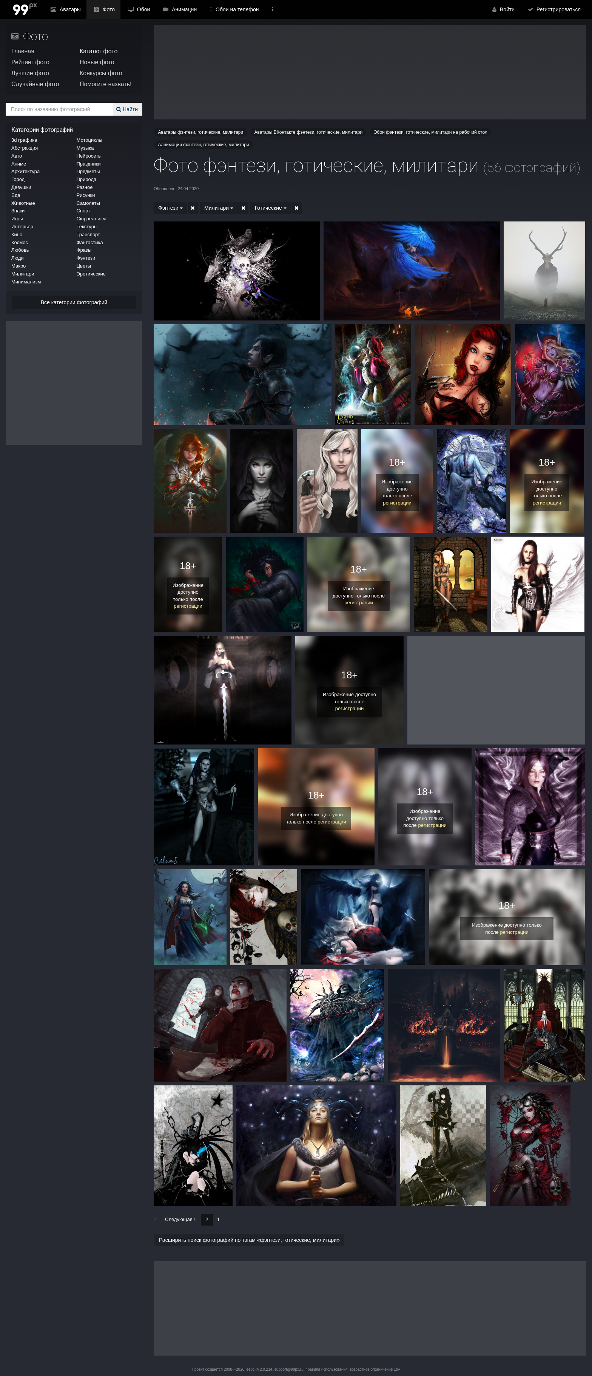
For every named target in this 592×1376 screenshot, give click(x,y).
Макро (18, 266)
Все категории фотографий (74, 302)
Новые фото (97, 62)
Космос (19, 242)
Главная (22, 51)
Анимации (168, 9)
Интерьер (22, 226)
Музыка (85, 148)
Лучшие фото (30, 73)
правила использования (326, 1369)
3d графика (24, 140)
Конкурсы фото (101, 73)
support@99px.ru (289, 1369)
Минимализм (26, 282)
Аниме (18, 164)
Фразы (84, 250)
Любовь (20, 250)
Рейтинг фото (30, 62)
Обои (130, 9)
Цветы (84, 266)
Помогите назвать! (105, 84)
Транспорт (88, 234)
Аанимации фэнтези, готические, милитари (203, 144)
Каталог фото (98, 51)
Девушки (21, 187)
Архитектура (25, 171)
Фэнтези (86, 258)
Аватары (64, 9)
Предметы (88, 171)
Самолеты (88, 203)
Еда (15, 195)
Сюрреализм (91, 218)
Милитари (22, 274)
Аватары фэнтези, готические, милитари (201, 132)
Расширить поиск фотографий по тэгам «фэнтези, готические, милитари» (249, 1240)
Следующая (180, 1219)
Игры (17, 218)
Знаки (18, 211)
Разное (85, 187)
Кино (16, 234)
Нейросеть (89, 156)
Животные (23, 203)
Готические (266, 208)
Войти (508, 9)
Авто (16, 156)
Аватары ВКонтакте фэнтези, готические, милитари (308, 132)
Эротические (91, 274)
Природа (87, 179)
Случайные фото (35, 84)
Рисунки (86, 195)
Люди (17, 258)
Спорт (84, 211)
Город (18, 179)
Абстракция (24, 148)
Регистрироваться (556, 9)
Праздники (89, 164)
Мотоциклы (89, 140)
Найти (128, 109)
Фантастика (90, 242)
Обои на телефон (220, 9)
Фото (99, 9)
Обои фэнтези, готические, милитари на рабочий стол (430, 132)
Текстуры (87, 226)
